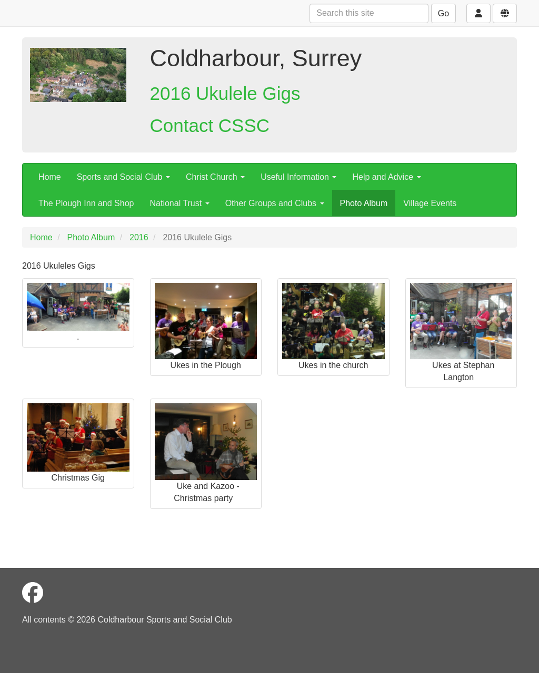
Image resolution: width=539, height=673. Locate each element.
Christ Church (215, 176)
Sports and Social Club (123, 176)
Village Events (429, 203)
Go (443, 13)
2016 (138, 237)
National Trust (179, 203)
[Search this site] (369, 13)
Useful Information (298, 176)
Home (49, 176)
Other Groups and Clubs (274, 203)
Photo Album (364, 203)
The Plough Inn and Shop (86, 203)
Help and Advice (386, 176)
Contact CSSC (210, 125)
